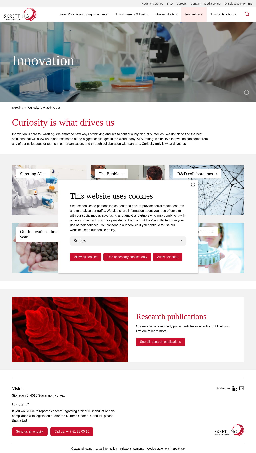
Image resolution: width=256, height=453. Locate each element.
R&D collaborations (195, 173)
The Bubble (109, 173)
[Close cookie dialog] (193, 185)
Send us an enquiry (30, 431)
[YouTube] (241, 388)
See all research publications (160, 341)
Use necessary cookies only (127, 257)
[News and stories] (152, 4)
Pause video (246, 92)
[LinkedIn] (234, 388)
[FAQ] (170, 4)
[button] (84, 14)
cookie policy (106, 230)
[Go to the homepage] (229, 430)
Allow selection (167, 257)
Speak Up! (19, 420)
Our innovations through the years (45, 234)
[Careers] (182, 4)
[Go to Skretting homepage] (20, 14)
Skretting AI (31, 173)
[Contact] (195, 4)
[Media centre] (212, 4)
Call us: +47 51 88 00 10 (71, 431)
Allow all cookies (85, 257)
